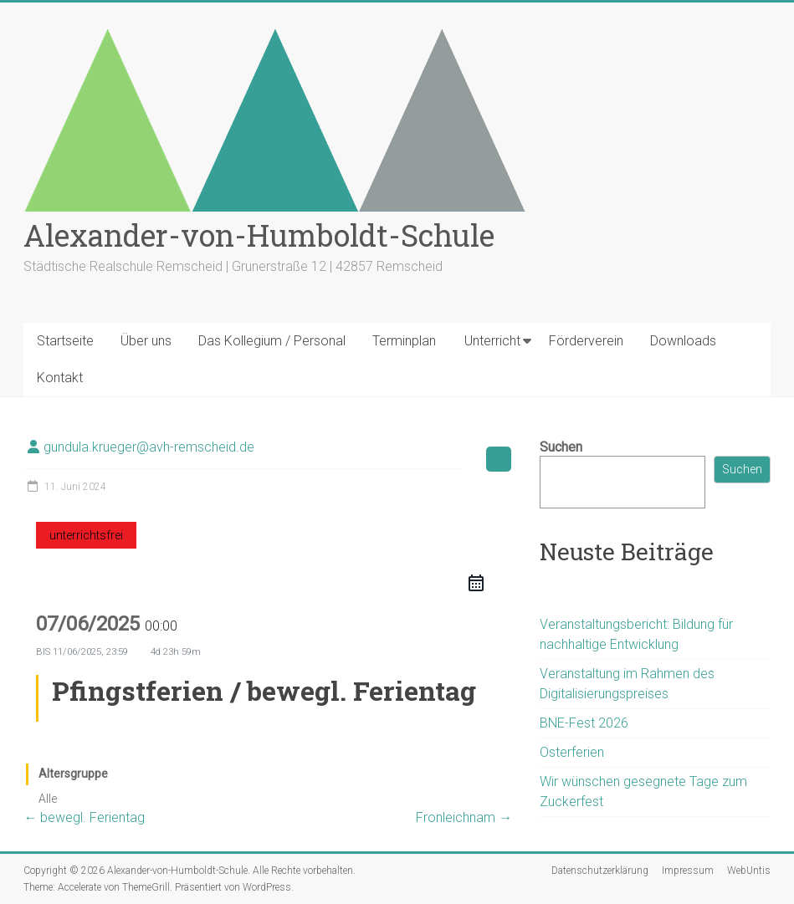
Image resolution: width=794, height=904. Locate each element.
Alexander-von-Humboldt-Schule (258, 235)
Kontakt (60, 378)
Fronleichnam (464, 817)
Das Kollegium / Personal (272, 341)
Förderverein (586, 341)
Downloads (683, 341)
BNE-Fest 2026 (584, 723)
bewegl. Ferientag (84, 817)
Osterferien (572, 752)
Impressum (688, 870)
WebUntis (749, 870)
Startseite (65, 341)
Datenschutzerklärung (599, 870)
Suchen (561, 447)
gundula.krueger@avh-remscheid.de (149, 447)
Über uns (146, 341)
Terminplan (404, 341)
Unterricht (492, 341)
